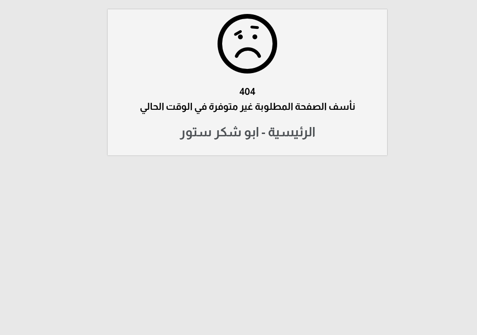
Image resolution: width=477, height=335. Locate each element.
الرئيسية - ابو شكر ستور (239, 132)
